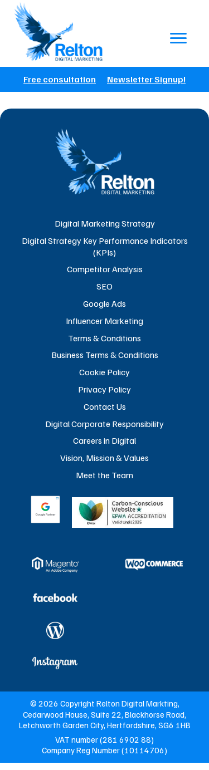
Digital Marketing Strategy (105, 223)
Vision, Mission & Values (104, 457)
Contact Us (105, 406)
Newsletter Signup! (146, 79)
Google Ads (104, 303)
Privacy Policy (104, 389)
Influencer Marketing (104, 320)
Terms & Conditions (104, 338)
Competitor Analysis (105, 268)
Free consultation (59, 79)
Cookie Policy (104, 371)
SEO (104, 286)
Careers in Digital (104, 440)
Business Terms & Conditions (104, 354)
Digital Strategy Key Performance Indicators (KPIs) (105, 246)
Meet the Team (104, 474)
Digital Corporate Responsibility (104, 423)
